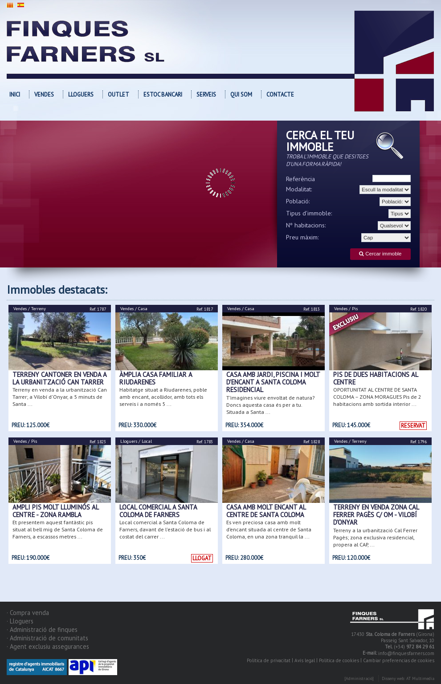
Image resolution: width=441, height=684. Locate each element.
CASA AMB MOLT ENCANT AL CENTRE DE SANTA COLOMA (266, 511)
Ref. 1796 (418, 442)
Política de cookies (339, 660)
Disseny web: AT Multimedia (408, 679)
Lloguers (81, 94)
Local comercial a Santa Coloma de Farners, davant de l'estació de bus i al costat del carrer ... (165, 529)
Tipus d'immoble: (309, 213)
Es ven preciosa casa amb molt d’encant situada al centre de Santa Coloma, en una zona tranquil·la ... (268, 529)
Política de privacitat (268, 660)
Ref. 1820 (418, 309)
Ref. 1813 (311, 309)
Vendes (44, 94)
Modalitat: (299, 189)
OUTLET (118, 94)
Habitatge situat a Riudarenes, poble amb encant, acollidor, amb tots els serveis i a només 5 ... (163, 396)
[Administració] (359, 679)
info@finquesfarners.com (406, 654)
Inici (14, 94)
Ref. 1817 (204, 309)
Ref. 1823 (98, 442)
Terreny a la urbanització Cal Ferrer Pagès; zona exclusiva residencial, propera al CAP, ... (375, 537)
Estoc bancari (162, 94)
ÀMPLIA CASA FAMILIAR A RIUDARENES (155, 378)
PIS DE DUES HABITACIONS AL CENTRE (375, 378)
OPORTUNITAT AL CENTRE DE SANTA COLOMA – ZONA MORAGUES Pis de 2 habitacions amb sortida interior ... (377, 396)
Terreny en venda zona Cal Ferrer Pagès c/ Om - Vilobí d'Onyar (376, 515)
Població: (298, 201)
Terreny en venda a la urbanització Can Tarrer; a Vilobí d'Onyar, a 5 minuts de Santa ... (59, 396)
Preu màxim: (302, 237)
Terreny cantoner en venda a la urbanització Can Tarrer (59, 378)
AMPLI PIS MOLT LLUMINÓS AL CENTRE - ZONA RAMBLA (55, 511)
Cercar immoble (380, 254)
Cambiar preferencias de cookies (398, 660)
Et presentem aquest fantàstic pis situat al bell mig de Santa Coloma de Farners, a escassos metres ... (57, 529)
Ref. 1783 (204, 442)
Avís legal (304, 660)
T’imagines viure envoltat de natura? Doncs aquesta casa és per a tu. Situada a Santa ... (270, 404)
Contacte (280, 94)
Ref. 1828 (311, 442)
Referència (300, 179)
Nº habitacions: (306, 225)
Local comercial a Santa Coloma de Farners (158, 511)
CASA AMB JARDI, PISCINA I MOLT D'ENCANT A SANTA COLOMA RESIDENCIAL (273, 382)
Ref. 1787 (98, 309)
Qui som (241, 94)
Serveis (206, 94)
